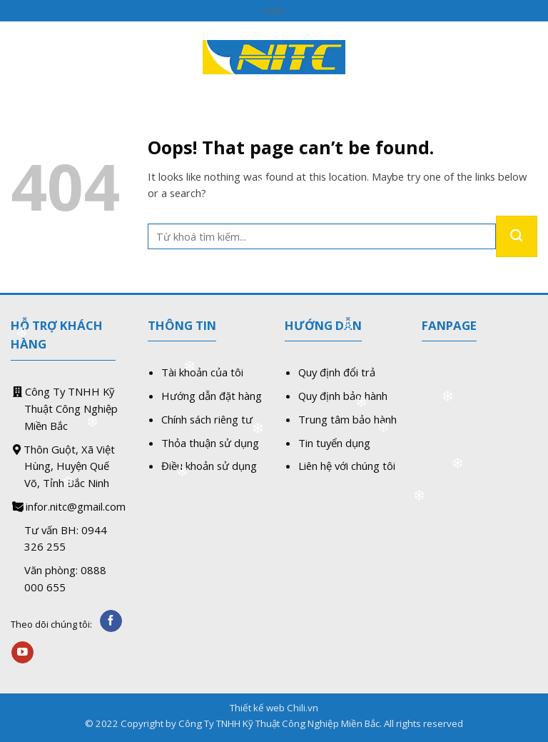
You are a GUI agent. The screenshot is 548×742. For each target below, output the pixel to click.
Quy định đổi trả (336, 372)
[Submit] (516, 236)
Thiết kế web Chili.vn (274, 707)
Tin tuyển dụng (334, 443)
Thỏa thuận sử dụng (210, 443)
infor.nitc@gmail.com (76, 506)
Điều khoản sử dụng (209, 465)
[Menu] (19, 57)
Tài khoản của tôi (202, 372)
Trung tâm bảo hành (347, 419)
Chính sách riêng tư (207, 419)
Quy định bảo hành (342, 395)
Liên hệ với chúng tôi (346, 465)
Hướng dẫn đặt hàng (211, 395)
